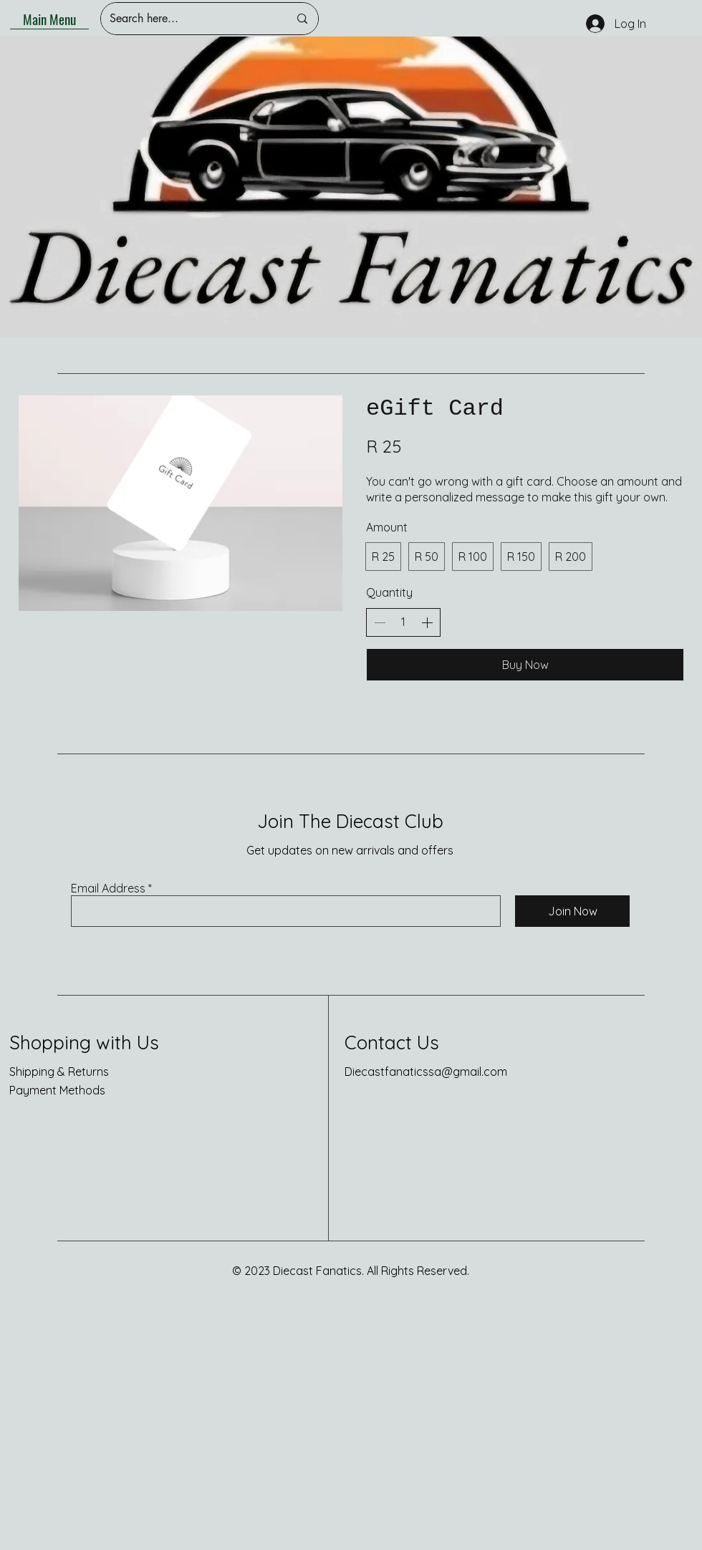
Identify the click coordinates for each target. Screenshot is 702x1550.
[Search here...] (188, 18)
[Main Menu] (49, 18)
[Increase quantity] (427, 622)
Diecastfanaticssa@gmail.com (426, 1071)
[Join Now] (572, 911)
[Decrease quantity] (379, 622)
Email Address (108, 888)
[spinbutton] (403, 622)
